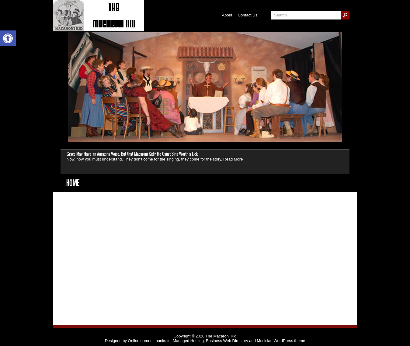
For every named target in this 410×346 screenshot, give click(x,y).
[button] (8, 38)
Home (72, 183)
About (227, 15)
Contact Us (247, 15)
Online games (140, 340)
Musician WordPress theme (281, 340)
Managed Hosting (188, 340)
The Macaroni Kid (220, 336)
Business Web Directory (227, 340)
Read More (233, 159)
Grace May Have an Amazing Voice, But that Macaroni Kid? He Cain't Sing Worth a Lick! (132, 154)
